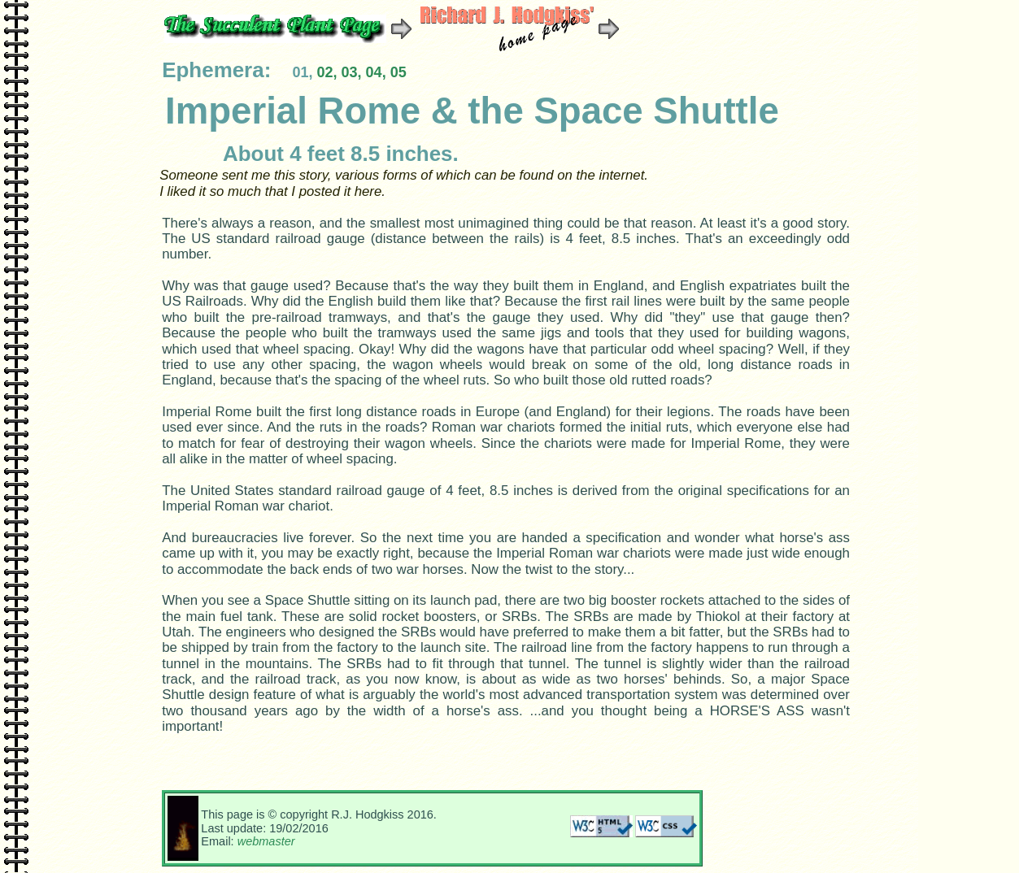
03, (352, 72)
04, (378, 72)
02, (328, 72)
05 (398, 72)
